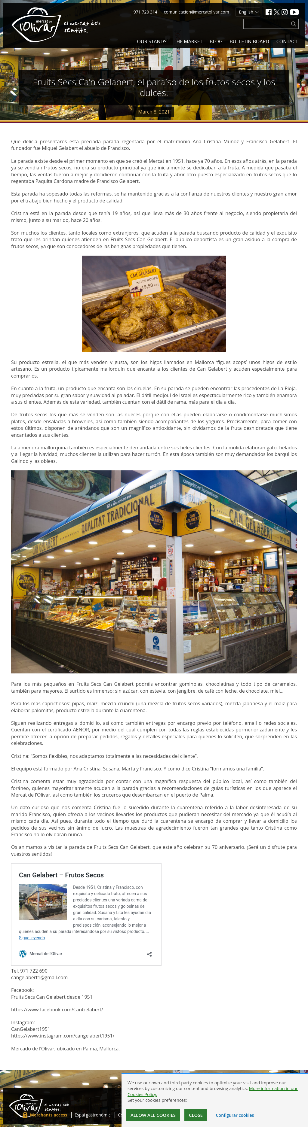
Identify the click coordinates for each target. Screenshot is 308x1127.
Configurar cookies (235, 1115)
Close (196, 1115)
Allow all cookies (153, 1115)
